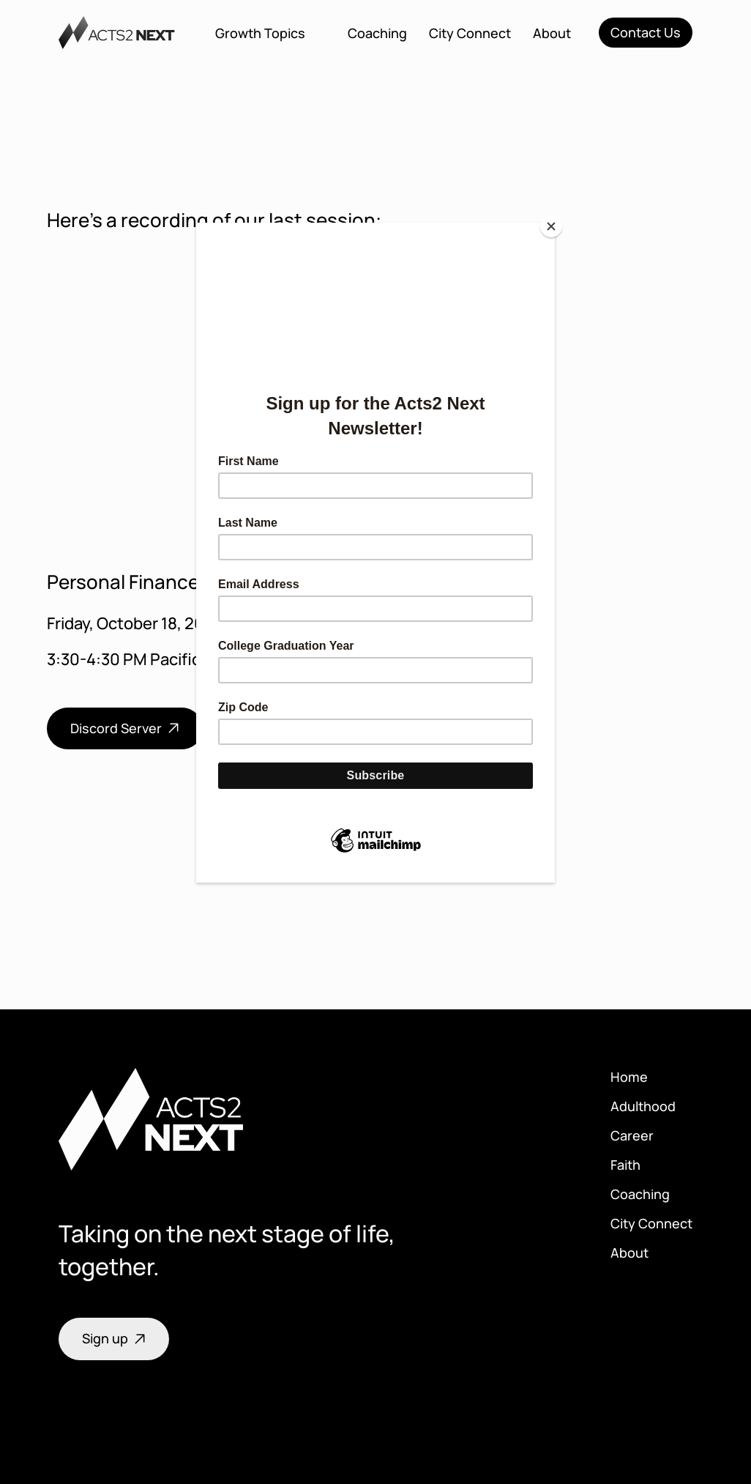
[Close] (551, 226)
